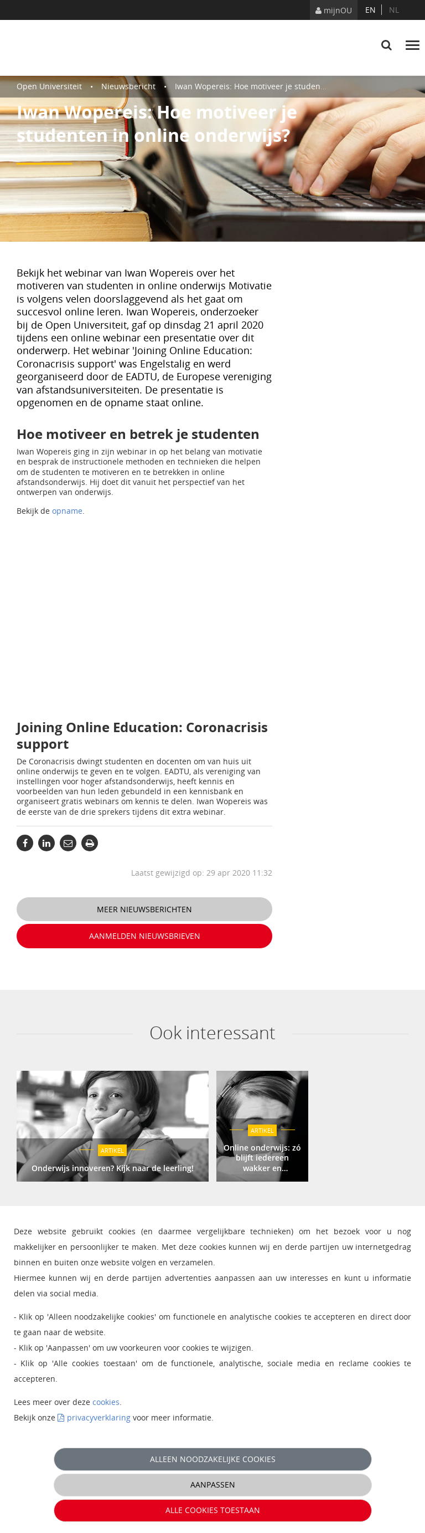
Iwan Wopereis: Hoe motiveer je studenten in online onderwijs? (292, 86)
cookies (106, 1402)
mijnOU (333, 10)
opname (67, 510)
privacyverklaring (99, 1417)
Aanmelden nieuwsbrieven (144, 936)
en (370, 9)
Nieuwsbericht (128, 86)
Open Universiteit (49, 86)
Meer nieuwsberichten (144, 909)
